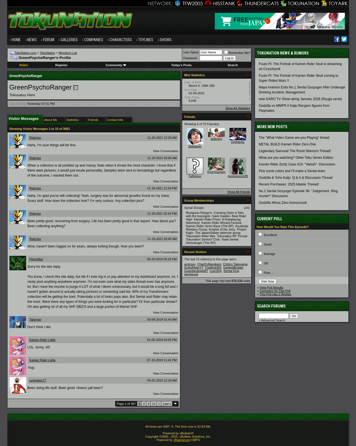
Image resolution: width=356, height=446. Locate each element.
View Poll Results (271, 287)
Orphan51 (237, 141)
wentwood (191, 274)
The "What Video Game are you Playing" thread (294, 138)
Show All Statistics (237, 108)
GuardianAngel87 (196, 270)
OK (266, 263)
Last (167, 403)
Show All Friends (238, 192)
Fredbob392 (213, 267)
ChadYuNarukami (209, 264)
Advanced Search (273, 320)
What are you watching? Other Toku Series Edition (296, 158)
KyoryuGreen (216, 172)
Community (115, 65)
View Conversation (166, 151)
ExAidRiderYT (193, 267)
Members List (68, 52)
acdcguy (216, 138)
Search (233, 65)
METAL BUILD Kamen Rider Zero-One (287, 144)
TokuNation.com (25, 52)
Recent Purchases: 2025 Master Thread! (289, 184)
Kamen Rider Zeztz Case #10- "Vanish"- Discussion (297, 164)
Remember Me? (237, 52)
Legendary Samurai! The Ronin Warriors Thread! (295, 151)
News (32, 40)
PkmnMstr (36, 259)
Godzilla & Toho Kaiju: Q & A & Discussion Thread (295, 178)
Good (267, 244)
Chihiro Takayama (235, 264)
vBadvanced (181, 440)
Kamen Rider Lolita (42, 339)
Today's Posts (181, 65)
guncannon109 (238, 176)
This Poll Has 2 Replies (275, 294)
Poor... (268, 272)
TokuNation (47, 52)
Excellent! (270, 235)
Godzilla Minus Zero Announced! (283, 203)
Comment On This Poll (275, 291)
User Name (191, 52)
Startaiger (195, 146)
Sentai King (231, 270)
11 (153, 403)
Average (269, 254)
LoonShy (216, 270)
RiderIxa (35, 137)
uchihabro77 (37, 380)
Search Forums (271, 306)
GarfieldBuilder (233, 267)
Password (190, 58)
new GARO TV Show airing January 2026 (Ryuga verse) (300, 99)
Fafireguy (195, 176)
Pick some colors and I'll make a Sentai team (292, 171)
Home (16, 40)
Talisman (35, 319)
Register (61, 65)
